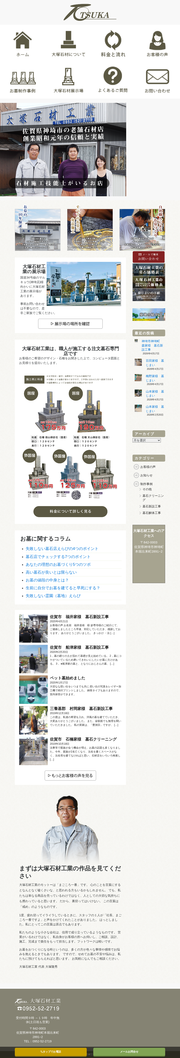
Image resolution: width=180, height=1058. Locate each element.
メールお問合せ (129, 1051)
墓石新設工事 (152, 506)
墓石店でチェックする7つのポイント (58, 557)
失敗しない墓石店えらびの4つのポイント (62, 548)
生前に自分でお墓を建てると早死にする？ (63, 588)
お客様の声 (148, 467)
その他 (147, 489)
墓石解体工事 (152, 513)
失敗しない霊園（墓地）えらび (53, 596)
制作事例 (146, 484)
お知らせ (146, 475)
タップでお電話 (51, 1051)
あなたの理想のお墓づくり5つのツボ (58, 564)
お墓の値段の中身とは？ (47, 580)
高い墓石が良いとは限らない (51, 572)
